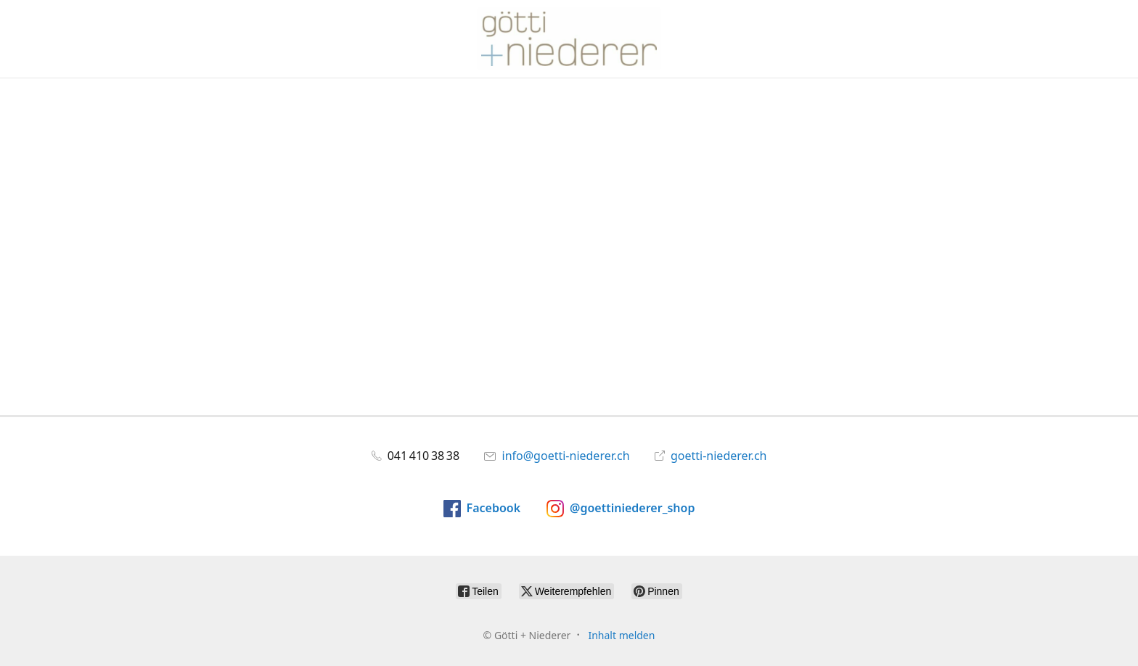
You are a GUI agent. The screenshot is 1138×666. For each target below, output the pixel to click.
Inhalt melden (621, 635)
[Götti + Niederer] (569, 38)
